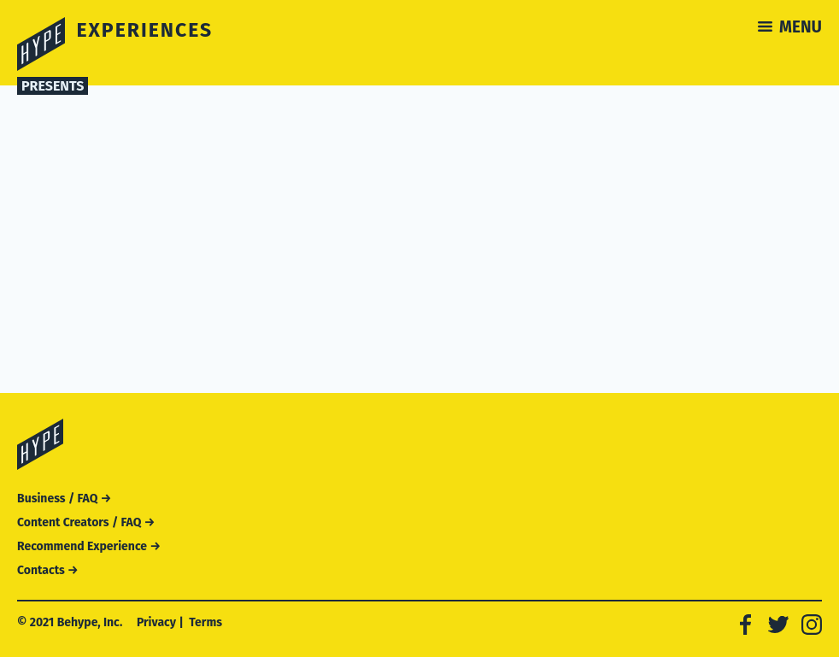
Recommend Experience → (89, 546)
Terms (205, 622)
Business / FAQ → (64, 498)
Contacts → (48, 570)
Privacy (156, 622)
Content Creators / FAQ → (86, 522)
